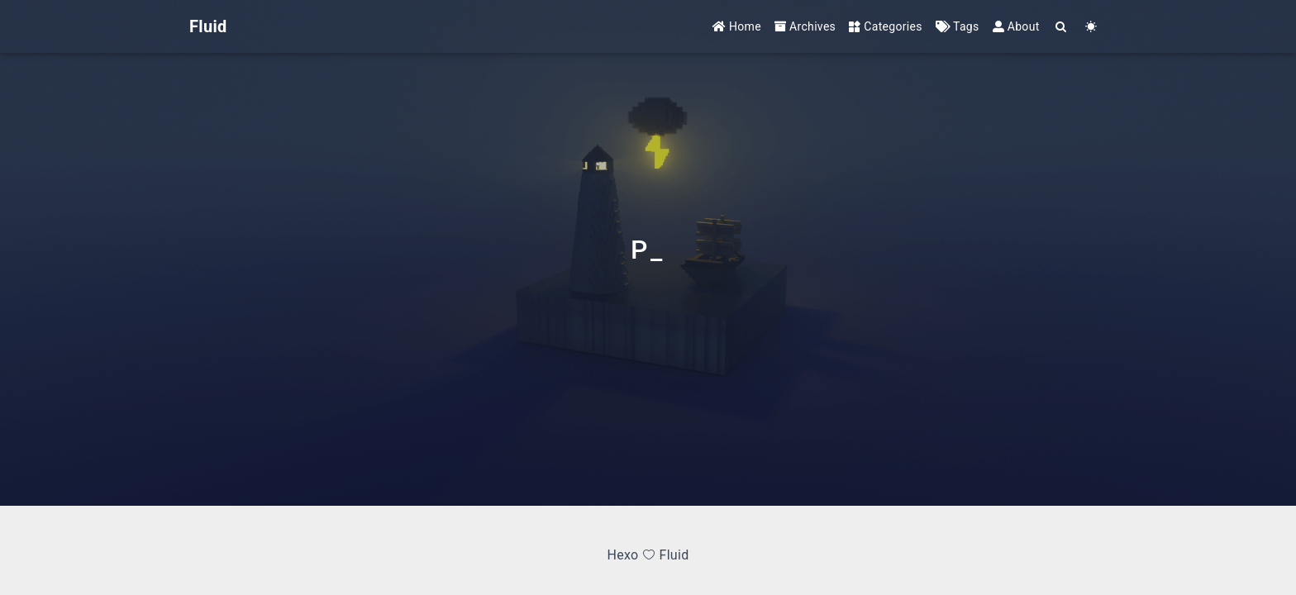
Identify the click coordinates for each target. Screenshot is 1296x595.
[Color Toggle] (1091, 27)
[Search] (1061, 27)
